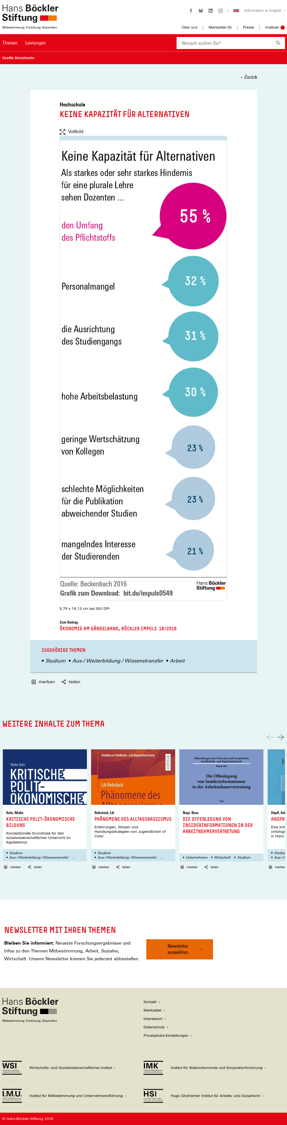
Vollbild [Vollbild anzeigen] (72, 131)
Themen (10, 43)
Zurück (250, 77)
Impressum (153, 1019)
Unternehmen (196, 857)
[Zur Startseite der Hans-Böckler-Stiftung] (30, 26)
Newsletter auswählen (178, 949)
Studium (55, 661)
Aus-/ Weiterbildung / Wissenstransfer (117, 661)
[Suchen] (278, 43)
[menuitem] (10, 46)
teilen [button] (35, 867)
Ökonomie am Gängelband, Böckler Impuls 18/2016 (118, 628)
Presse (248, 27)
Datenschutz (154, 1027)
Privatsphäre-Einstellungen (166, 1035)
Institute (272, 27)
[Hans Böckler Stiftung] (30, 1021)
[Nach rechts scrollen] (280, 737)
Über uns (189, 27)
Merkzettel (152, 1010)
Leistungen (35, 43)
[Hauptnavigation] (24, 43)
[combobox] (224, 43)
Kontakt (150, 1002)
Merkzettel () (220, 27)
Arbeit (177, 661)
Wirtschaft (222, 857)
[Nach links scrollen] (270, 737)
